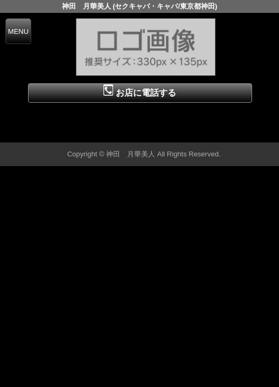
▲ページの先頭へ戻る (239, 132)
